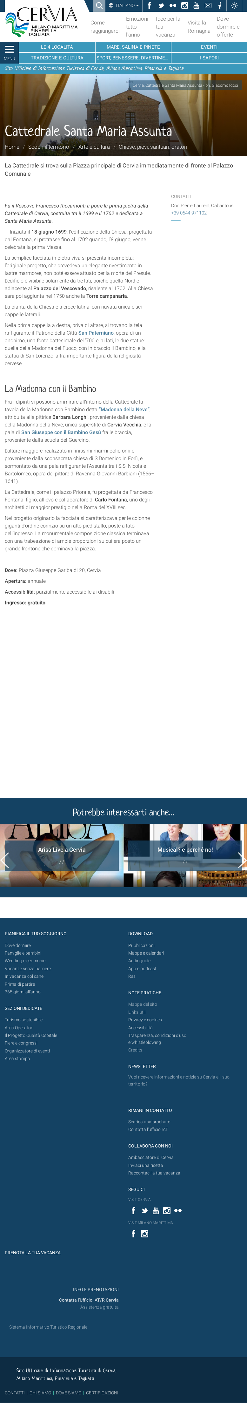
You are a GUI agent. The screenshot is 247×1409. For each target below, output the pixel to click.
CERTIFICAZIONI (102, 1392)
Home (12, 147)
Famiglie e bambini (23, 953)
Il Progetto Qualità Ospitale (31, 1035)
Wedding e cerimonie (25, 960)
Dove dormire (18, 945)
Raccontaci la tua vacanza (154, 1173)
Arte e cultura (94, 147)
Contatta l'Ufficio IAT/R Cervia (89, 1300)
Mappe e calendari (146, 953)
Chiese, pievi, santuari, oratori (153, 147)
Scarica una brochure (149, 1122)
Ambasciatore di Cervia (151, 1157)
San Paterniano (96, 333)
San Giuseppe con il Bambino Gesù (61, 432)
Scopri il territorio (48, 147)
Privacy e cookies (145, 1020)
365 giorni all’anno (23, 992)
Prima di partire (20, 984)
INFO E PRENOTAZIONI (95, 1289)
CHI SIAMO (40, 1392)
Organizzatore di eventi (27, 1051)
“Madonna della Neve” (124, 409)
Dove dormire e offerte (228, 27)
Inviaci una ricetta (145, 1165)
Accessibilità (140, 1028)
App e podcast (142, 968)
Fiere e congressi (21, 1043)
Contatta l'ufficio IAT (148, 1129)
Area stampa (17, 1058)
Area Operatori (19, 1028)
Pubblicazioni (141, 945)
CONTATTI (15, 1392)
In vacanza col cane (24, 976)
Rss (132, 976)
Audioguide (139, 960)
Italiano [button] (127, 5)
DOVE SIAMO (68, 1392)
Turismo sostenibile (24, 1020)
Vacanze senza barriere (28, 968)
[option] (61, 855)
